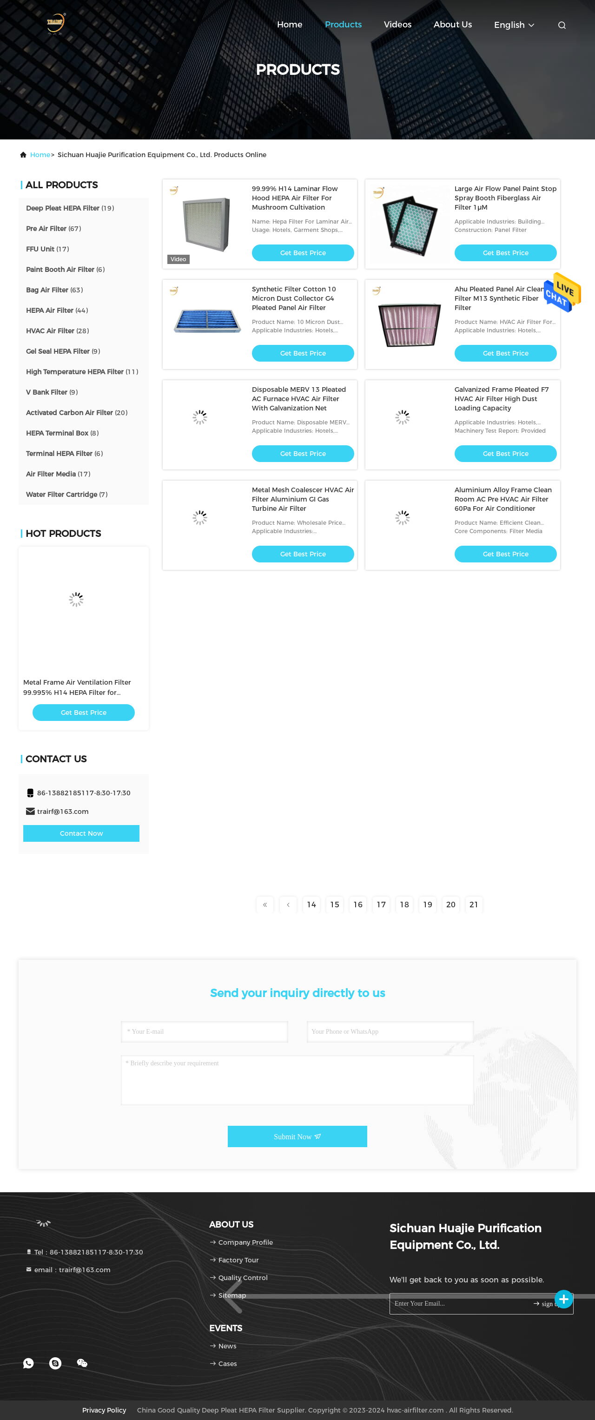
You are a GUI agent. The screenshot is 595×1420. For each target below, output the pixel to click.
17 (381, 904)
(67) (53, 229)
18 (404, 904)
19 (427, 904)
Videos (397, 25)
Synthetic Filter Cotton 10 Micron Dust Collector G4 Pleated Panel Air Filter (294, 298)
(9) (63, 351)
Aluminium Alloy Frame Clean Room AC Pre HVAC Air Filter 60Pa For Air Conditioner (503, 499)
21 (474, 904)
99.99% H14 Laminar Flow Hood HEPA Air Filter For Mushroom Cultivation (295, 198)
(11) (82, 372)
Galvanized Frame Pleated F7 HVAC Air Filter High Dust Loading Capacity (502, 398)
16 (358, 904)
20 (451, 904)
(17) (47, 249)
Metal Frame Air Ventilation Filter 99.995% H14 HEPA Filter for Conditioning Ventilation (77, 692)
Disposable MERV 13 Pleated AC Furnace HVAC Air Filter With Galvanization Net (299, 398)
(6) (65, 269)
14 (311, 904)
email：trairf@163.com (68, 1270)
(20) (76, 413)
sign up (547, 1304)
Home (290, 25)
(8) (62, 433)
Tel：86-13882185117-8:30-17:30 (84, 1252)
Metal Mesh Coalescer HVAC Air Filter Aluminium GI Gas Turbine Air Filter (303, 499)
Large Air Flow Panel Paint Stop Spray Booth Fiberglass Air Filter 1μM (506, 198)
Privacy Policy (104, 1410)
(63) (54, 290)
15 (334, 904)
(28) (57, 331)
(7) (66, 494)
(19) (70, 208)
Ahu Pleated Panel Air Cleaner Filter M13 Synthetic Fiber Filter (503, 298)
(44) (57, 310)
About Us (453, 25)
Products (343, 25)
